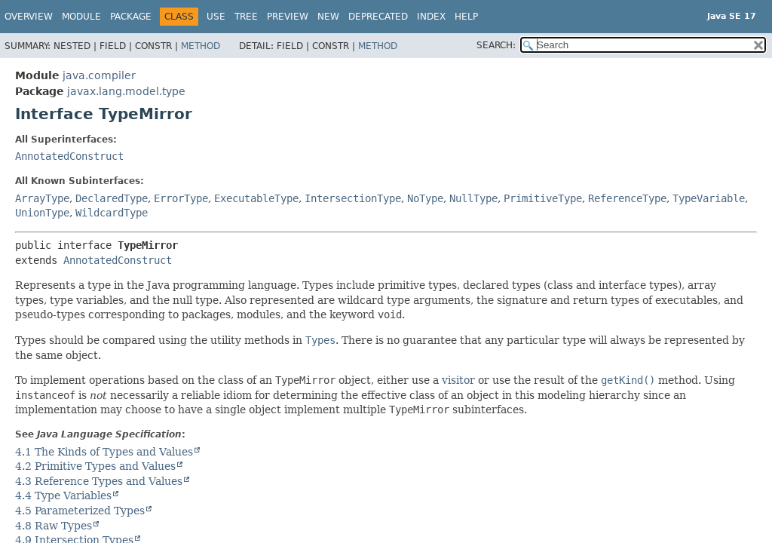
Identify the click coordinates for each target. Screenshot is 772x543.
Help (466, 16)
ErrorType (181, 198)
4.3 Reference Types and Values (98, 481)
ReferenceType (627, 198)
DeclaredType (111, 198)
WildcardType (111, 213)
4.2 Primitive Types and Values (95, 466)
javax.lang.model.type (126, 91)
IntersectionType (353, 198)
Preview (287, 16)
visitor (458, 380)
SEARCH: (496, 45)
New (328, 16)
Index (431, 16)
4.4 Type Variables (63, 495)
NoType (425, 198)
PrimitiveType (543, 198)
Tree (246, 16)
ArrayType (42, 198)
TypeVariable (708, 198)
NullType (473, 198)
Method (200, 46)
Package (131, 16)
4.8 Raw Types (53, 526)
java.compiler (99, 75)
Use (216, 16)
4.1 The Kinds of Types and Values (104, 452)
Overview (29, 16)
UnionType (42, 213)
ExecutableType (256, 198)
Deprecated (378, 16)
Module (81, 16)
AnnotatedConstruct (69, 156)
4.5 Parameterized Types (80, 511)
